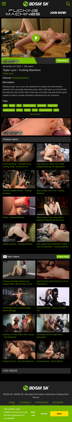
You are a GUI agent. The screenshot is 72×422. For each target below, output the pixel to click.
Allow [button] (59, 414)
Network (58, 402)
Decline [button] (44, 414)
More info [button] (33, 413)
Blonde (12, 105)
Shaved (19, 110)
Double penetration (29, 105)
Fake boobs (41, 105)
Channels (25, 402)
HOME (12, 402)
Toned (35, 110)
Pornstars (41, 402)
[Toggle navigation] (4, 4)
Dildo (19, 105)
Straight (27, 110)
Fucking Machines (20, 78)
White (56, 110)
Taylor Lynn (8, 73)
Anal (5, 105)
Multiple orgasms (9, 110)
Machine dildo (53, 105)
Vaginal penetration (45, 110)
